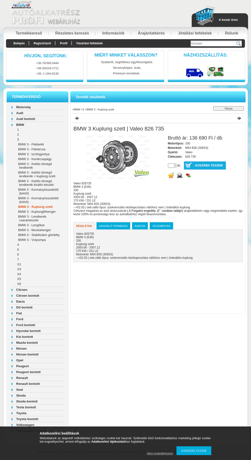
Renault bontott (28, 384)
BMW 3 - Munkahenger (34, 230)
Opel (19, 360)
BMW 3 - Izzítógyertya (34, 154)
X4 (19, 274)
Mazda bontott (27, 342)
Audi (19, 113)
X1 (19, 264)
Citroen (21, 290)
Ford (19, 319)
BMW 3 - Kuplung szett (35, 207)
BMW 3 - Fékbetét (31, 144)
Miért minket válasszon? (126, 55)
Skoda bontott (27, 401)
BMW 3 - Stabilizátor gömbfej (38, 235)
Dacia (20, 301)
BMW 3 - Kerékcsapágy (35, 159)
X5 (19, 279)
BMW (20, 125)
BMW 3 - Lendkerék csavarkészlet (32, 218)
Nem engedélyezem (160, 453)
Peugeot (22, 366)
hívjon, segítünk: (45, 55)
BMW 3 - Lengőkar (31, 225)
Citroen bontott (27, 295)
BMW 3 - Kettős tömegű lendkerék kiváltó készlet (36, 183)
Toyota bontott (27, 419)
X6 (19, 284)
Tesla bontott (26, 407)
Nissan (21, 348)
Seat (19, 389)
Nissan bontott (27, 354)
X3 (19, 269)
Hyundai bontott (28, 331)
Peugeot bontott (28, 372)
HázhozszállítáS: (206, 55)
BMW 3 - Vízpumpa (32, 240)
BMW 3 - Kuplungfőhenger (37, 211)
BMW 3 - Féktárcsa (31, 149)
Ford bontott (25, 325)
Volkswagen (25, 425)
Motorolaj (23, 107)
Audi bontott (25, 119)
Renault (22, 378)
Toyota (21, 413)
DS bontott (24, 307)
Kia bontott (24, 337)
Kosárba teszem (209, 165)
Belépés (19, 43)
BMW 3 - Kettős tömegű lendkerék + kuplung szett (36, 174)
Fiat (19, 313)
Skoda (21, 395)
